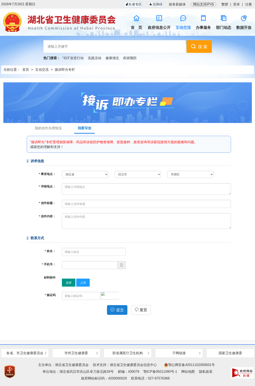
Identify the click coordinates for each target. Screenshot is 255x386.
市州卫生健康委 (76, 353)
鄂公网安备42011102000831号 (189, 365)
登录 (236, 4)
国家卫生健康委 (230, 353)
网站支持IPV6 (203, 4)
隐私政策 (205, 371)
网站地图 (188, 371)
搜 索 (199, 46)
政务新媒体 (177, 4)
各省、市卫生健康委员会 (24, 353)
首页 (25, 69)
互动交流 (42, 69)
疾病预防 (130, 58)
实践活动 (94, 58)
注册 (248, 4)
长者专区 (133, 4)
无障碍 (156, 4)
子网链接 (179, 353)
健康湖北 (112, 58)
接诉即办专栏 (65, 69)
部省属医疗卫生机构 (127, 353)
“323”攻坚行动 (73, 58)
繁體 (224, 4)
